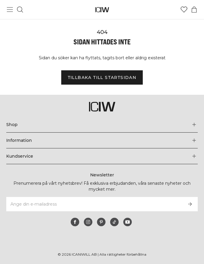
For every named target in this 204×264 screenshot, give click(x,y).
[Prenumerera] (190, 204)
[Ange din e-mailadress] (94, 204)
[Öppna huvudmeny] (10, 9)
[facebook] (75, 222)
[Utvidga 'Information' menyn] (102, 140)
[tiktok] (114, 222)
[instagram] (88, 222)
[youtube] (128, 222)
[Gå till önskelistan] (184, 9)
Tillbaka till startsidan (102, 80)
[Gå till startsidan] (102, 9)
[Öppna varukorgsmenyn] (194, 9)
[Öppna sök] (20, 9)
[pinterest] (101, 222)
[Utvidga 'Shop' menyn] (102, 124)
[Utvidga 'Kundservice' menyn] (102, 156)
